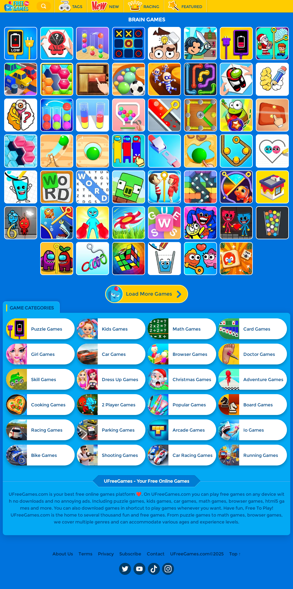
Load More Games (146, 294)
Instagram (168, 569)
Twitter (125, 569)
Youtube (139, 569)
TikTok (154, 569)
